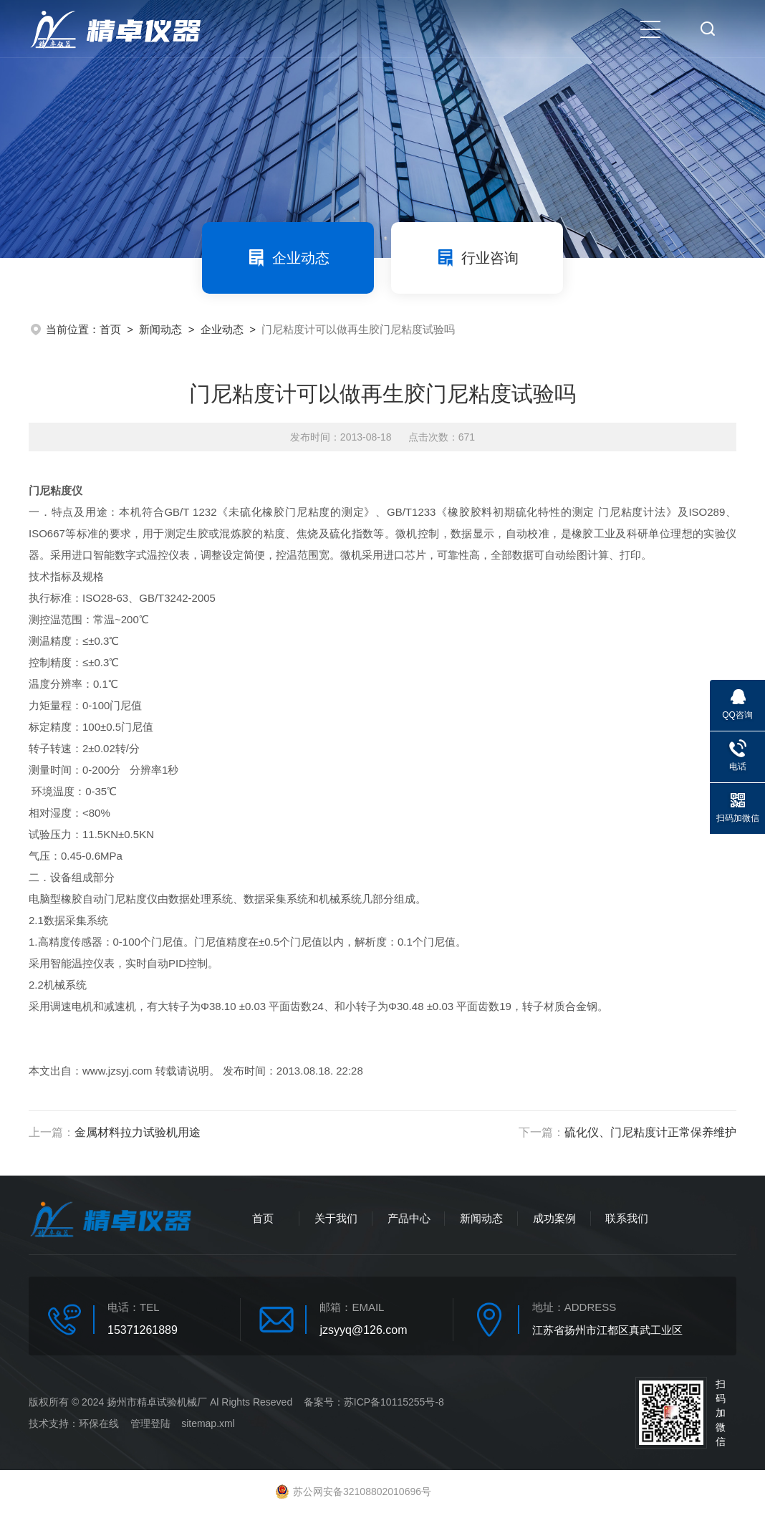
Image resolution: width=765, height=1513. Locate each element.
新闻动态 (160, 329)
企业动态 (287, 258)
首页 (110, 329)
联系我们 (626, 1218)
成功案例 (554, 1218)
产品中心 (409, 1218)
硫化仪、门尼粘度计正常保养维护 (650, 1132)
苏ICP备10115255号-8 (394, 1402)
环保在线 (99, 1423)
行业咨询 (477, 258)
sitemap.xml (208, 1423)
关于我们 (335, 1218)
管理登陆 (150, 1423)
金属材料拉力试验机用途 (137, 1132)
